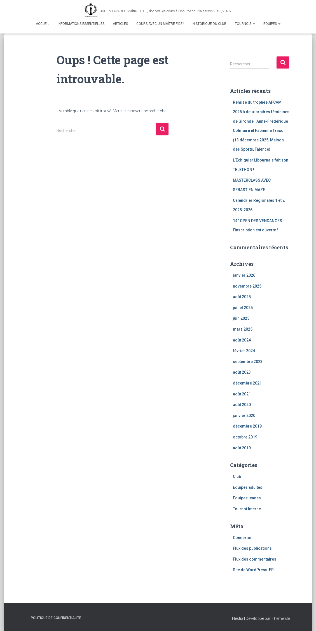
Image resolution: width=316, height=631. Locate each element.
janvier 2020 (244, 415)
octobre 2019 (245, 437)
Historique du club (209, 24)
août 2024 (242, 340)
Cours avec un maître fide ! (160, 24)
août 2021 (242, 394)
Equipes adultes (247, 487)
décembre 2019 (247, 426)
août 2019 (242, 448)
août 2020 (242, 404)
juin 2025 (241, 318)
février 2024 (244, 350)
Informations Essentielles (81, 24)
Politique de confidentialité (56, 618)
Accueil (42, 24)
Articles (120, 24)
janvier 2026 (244, 275)
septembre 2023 (248, 361)
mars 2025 (242, 329)
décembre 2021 (247, 383)
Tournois (245, 24)
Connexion (242, 537)
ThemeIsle (280, 618)
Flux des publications (252, 548)
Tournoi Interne (247, 509)
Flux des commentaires (254, 559)
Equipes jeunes (247, 498)
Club (237, 476)
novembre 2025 (247, 286)
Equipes (271, 24)
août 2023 (242, 372)
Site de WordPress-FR (253, 570)
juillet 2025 (243, 307)
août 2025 (242, 297)
